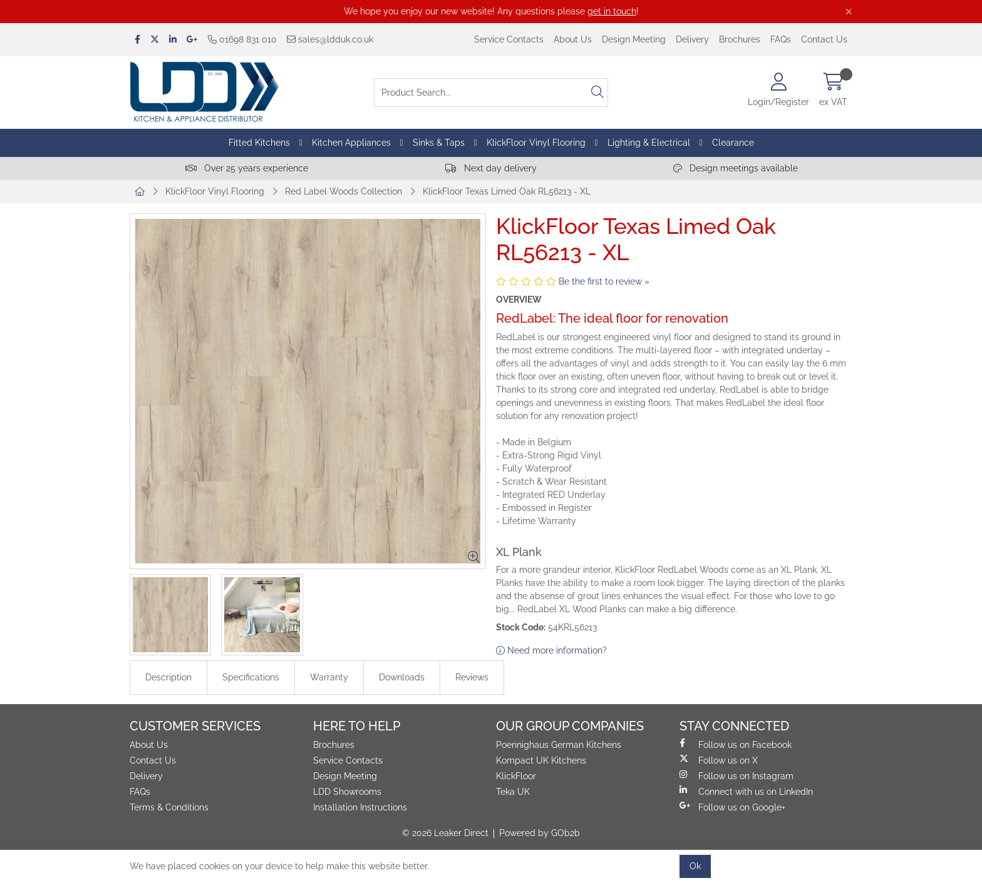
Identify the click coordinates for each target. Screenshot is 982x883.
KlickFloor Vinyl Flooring (536, 143)
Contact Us (824, 39)
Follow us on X (719, 759)
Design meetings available (735, 168)
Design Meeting (634, 39)
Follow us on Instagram (736, 775)
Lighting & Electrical (648, 143)
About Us (573, 39)
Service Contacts (509, 39)
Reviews (471, 677)
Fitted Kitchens (259, 143)
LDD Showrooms (347, 792)
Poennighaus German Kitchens (558, 745)
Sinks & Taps (439, 143)
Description (168, 677)
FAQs (780, 39)
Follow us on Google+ (732, 806)
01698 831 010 (242, 39)
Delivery (692, 39)
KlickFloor (516, 776)
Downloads (402, 677)
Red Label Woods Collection (343, 191)
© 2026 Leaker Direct (445, 833)
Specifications (250, 677)
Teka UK (513, 792)
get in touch (611, 11)
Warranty (329, 677)
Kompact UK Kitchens (541, 760)
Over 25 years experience (246, 168)
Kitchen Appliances (351, 143)
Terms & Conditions (169, 807)
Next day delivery (491, 168)
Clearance (733, 143)
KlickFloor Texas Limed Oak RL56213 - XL (507, 191)
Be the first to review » (604, 281)
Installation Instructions (360, 807)
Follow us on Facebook (736, 744)
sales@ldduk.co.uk (330, 39)
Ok (695, 866)
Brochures (739, 39)
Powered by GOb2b (539, 833)
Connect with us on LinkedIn (746, 791)
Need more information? (551, 650)
